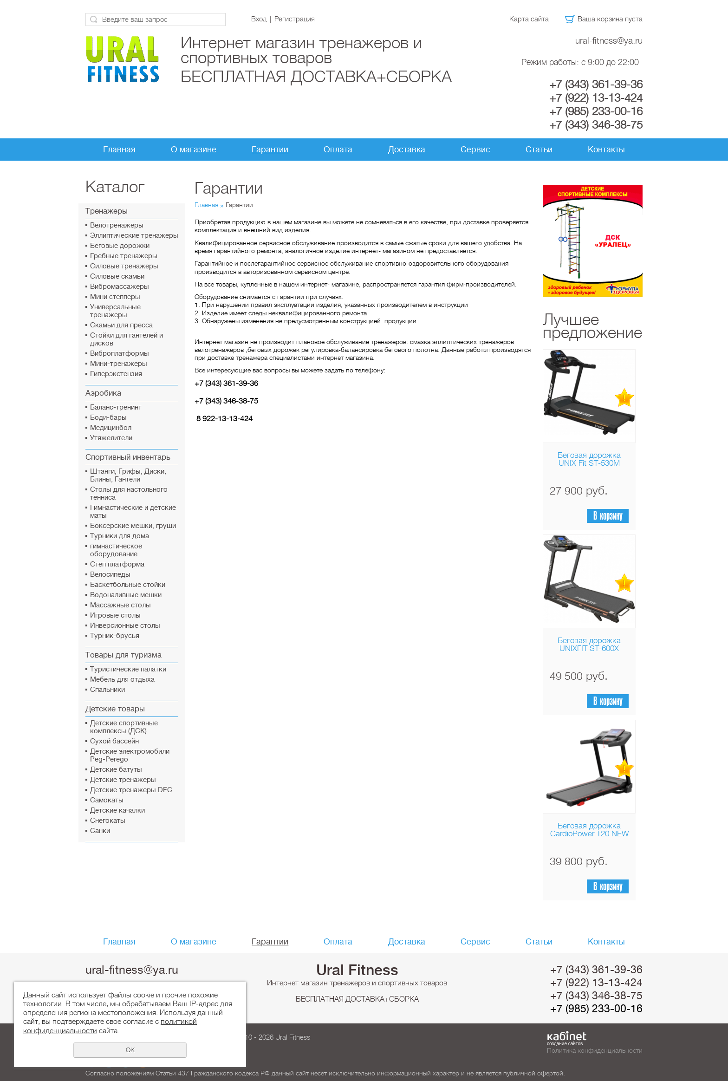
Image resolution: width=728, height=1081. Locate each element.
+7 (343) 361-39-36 (596, 84)
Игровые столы (115, 615)
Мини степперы (115, 297)
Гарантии (270, 149)
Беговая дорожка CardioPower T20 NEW (589, 829)
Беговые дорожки (120, 246)
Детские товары (115, 708)
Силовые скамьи (117, 276)
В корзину (608, 516)
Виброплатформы (119, 354)
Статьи (539, 149)
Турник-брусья (114, 636)
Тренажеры (106, 211)
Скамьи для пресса (121, 325)
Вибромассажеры (119, 287)
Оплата (338, 149)
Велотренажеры (116, 225)
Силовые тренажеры (124, 266)
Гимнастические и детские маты (133, 512)
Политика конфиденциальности (595, 1050)
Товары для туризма (123, 655)
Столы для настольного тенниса (129, 493)
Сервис (475, 149)
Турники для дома (119, 536)
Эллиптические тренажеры (134, 236)
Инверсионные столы (125, 626)
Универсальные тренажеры (115, 311)
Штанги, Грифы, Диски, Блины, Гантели (128, 475)
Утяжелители (111, 438)
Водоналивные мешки (126, 595)
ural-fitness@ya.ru (609, 41)
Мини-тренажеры (118, 364)
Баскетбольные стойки (127, 585)
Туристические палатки (128, 669)
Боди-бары (108, 418)
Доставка (406, 149)
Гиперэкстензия (116, 374)
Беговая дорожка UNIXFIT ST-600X (589, 644)
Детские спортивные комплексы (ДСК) (124, 727)
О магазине (193, 149)
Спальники (107, 690)
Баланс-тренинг (115, 407)
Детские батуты (116, 770)
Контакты (606, 149)
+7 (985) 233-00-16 (596, 111)
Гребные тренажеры (123, 256)
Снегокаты (107, 821)
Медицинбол (110, 428)
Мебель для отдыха (122, 680)
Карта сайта (529, 19)
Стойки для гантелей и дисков (126, 339)
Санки (100, 831)
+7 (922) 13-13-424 (596, 97)
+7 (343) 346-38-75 (596, 124)
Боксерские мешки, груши (133, 526)
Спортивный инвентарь (127, 457)
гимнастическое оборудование (116, 550)
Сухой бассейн (114, 741)
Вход (258, 19)
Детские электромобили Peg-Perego (129, 755)
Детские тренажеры (123, 780)
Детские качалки (117, 810)
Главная (119, 149)
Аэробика (103, 393)
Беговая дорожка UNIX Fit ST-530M (589, 459)
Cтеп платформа (117, 564)
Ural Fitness (357, 970)
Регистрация (294, 19)
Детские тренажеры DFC (131, 790)
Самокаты (107, 800)
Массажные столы (120, 605)
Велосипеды (110, 575)
